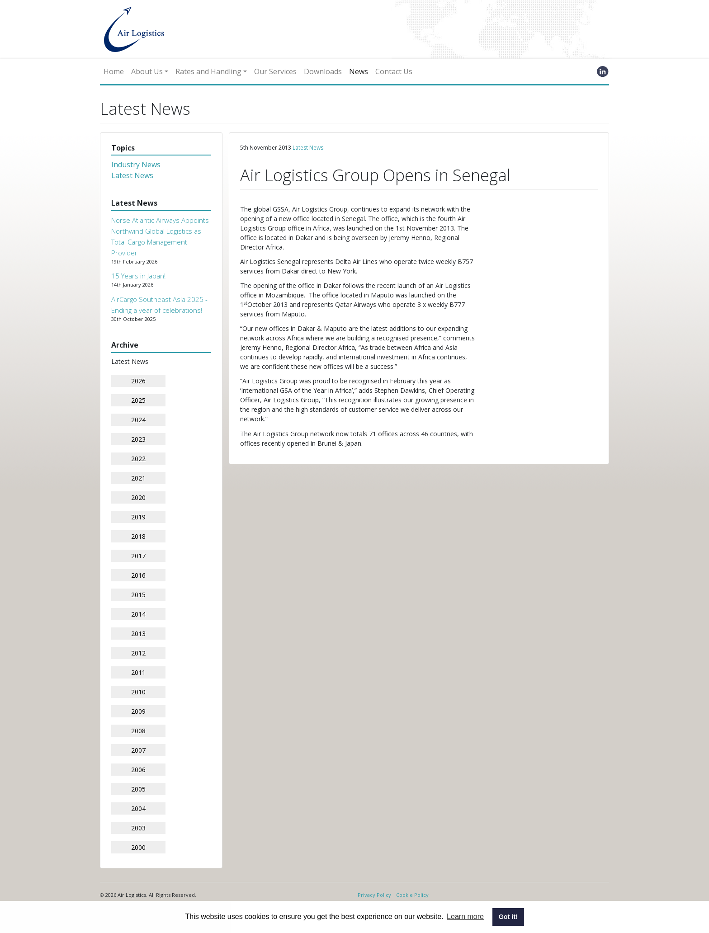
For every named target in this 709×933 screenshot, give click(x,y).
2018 (138, 536)
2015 (138, 594)
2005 (138, 789)
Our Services (275, 71)
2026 (138, 381)
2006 (138, 769)
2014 (138, 614)
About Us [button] (147, 71)
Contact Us (393, 71)
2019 (138, 517)
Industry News (136, 165)
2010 (138, 692)
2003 (138, 828)
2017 (138, 555)
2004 (138, 808)
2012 (138, 653)
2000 (138, 847)
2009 (138, 711)
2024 (138, 419)
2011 (138, 672)
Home (114, 71)
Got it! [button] (508, 916)
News (358, 71)
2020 (138, 497)
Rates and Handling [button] (208, 71)
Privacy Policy (374, 894)
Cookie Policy (412, 894)
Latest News (132, 175)
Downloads (323, 71)
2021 (138, 478)
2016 (138, 575)
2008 (138, 730)
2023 (138, 439)
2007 (138, 750)
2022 (138, 458)
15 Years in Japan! (138, 275)
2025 (138, 400)
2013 (138, 633)
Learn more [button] (465, 916)
